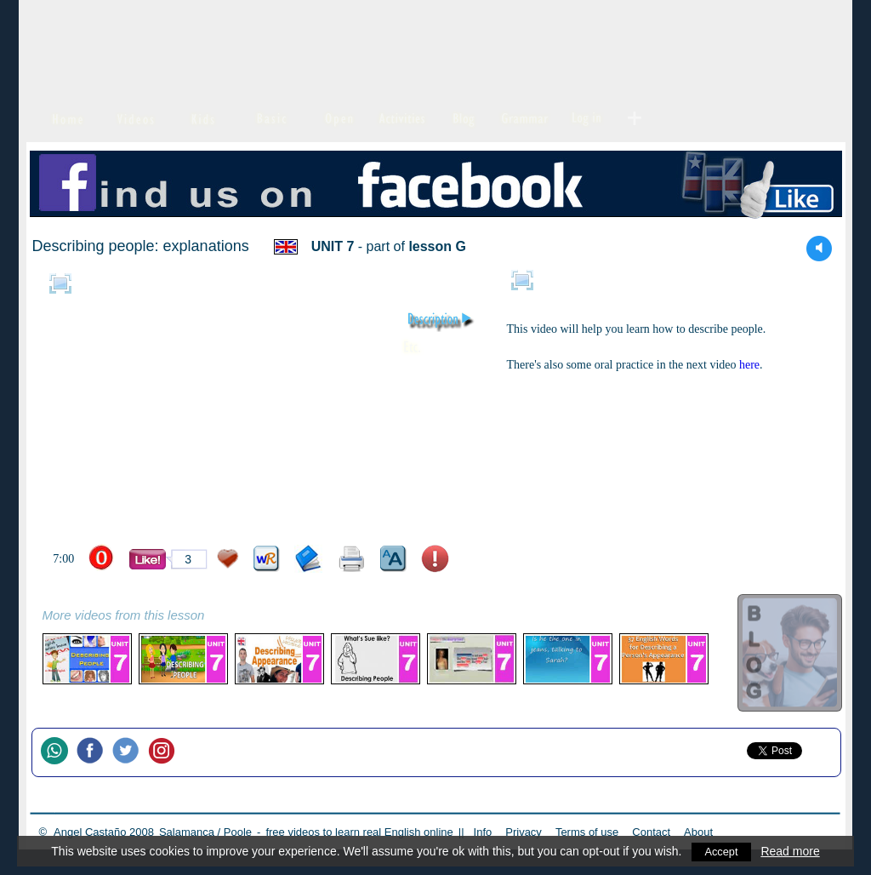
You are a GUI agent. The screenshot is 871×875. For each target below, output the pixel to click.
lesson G (437, 246)
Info (483, 832)
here (749, 364)
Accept (721, 851)
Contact (651, 832)
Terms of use (586, 832)
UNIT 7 (333, 246)
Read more (791, 851)
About (698, 832)
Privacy (523, 832)
